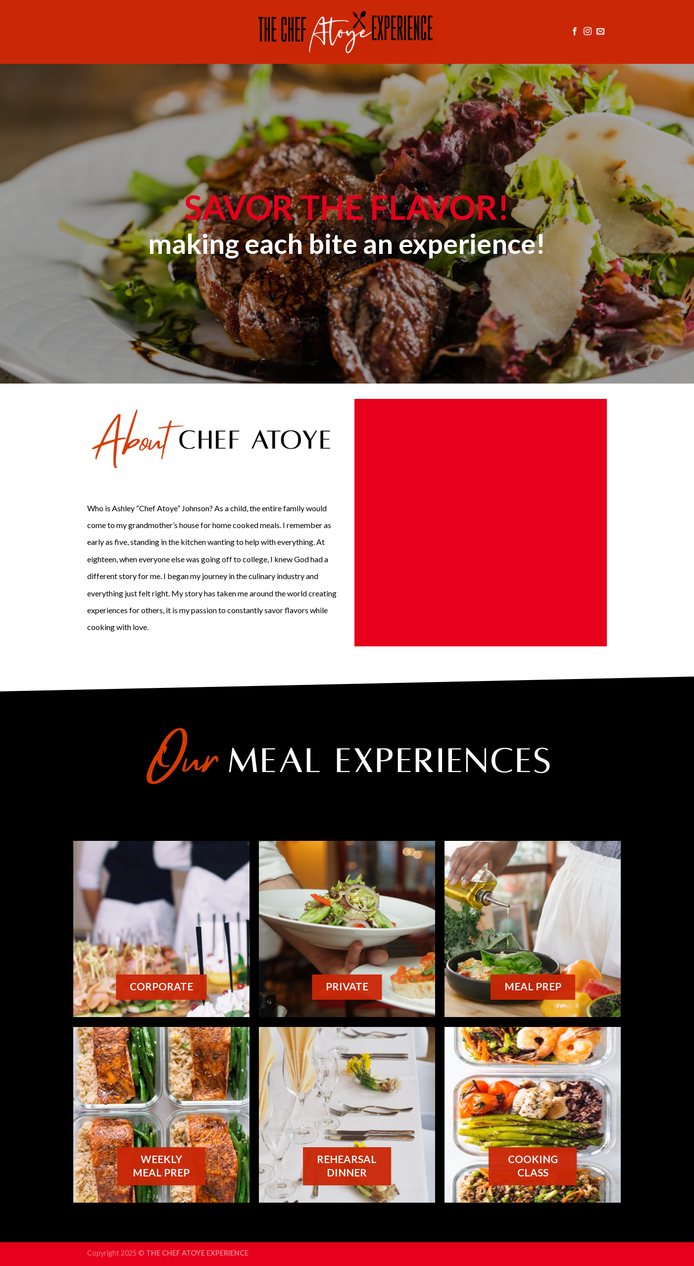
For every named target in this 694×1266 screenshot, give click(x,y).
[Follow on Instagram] (588, 31)
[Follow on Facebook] (575, 31)
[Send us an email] (600, 31)
